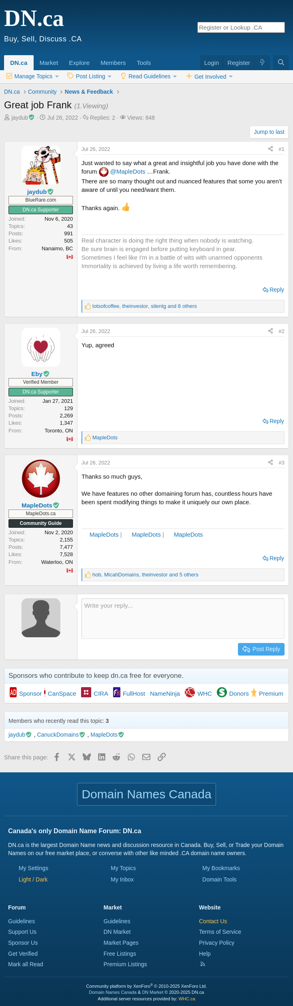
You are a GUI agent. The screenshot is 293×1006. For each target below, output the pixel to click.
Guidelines (21, 921)
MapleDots (104, 534)
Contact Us (213, 921)
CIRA (101, 693)
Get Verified (23, 953)
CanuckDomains (61, 734)
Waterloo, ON (57, 562)
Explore (79, 62)
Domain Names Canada (113, 992)
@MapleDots (127, 171)
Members (113, 62)
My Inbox (122, 879)
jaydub (23, 117)
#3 (281, 463)
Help (205, 953)
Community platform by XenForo (146, 986)
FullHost (134, 693)
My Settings (33, 868)
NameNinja (165, 693)
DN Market (117, 932)
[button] (61, 58)
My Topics (123, 868)
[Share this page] (270, 149)
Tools (144, 62)
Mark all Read (25, 964)
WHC (204, 693)
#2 (281, 331)
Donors (239, 693)
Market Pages (121, 942)
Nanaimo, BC (57, 248)
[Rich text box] (182, 618)
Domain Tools (219, 879)
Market (49, 62)
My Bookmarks (221, 868)
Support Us (22, 932)
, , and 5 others (145, 575)
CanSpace (62, 693)
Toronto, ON (59, 431)
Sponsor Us (23, 942)
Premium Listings (125, 964)
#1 (281, 149)
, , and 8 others (144, 306)
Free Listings (120, 953)
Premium (271, 693)
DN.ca (19, 62)
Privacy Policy (216, 942)
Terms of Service (220, 932)
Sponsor (30, 693)
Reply (276, 289)
